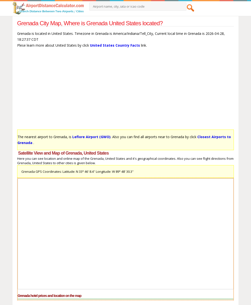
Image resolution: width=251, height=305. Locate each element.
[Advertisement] (125, 91)
